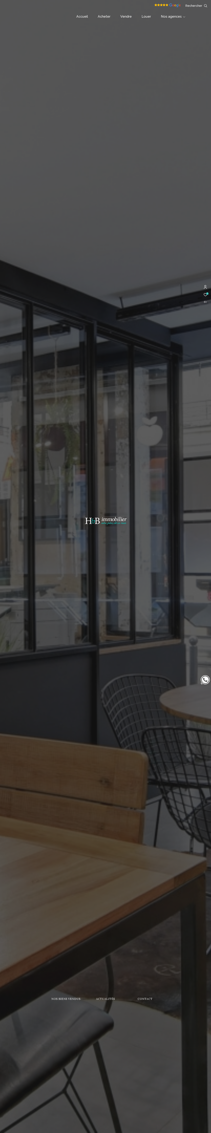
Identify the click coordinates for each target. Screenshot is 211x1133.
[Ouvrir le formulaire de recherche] (196, 5)
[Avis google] (167, 6)
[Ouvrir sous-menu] (184, 16)
